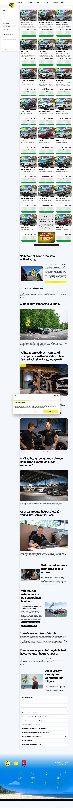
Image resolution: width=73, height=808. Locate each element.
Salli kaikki (51, 411)
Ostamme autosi (30, 2)
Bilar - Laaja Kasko (21, 782)
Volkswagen (59, 782)
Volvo (58, 790)
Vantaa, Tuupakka (46, 783)
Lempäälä (45, 781)
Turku (45, 790)
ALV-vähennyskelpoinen (7, 34)
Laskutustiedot (33, 782)
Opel (57, 791)
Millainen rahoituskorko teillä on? (44, 719)
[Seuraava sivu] (58, 252)
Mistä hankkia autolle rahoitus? (44, 715)
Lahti (44, 791)
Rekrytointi (32, 786)
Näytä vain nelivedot (7, 32)
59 (54, 252)
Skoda (58, 789)
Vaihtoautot (20, 2)
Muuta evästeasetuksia (18, 806)
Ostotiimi (32, 787)
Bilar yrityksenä (33, 781)
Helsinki (45, 785)
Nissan (58, 787)
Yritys (62, 2)
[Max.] (9, 44)
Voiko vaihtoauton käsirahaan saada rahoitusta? (44, 727)
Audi (57, 795)
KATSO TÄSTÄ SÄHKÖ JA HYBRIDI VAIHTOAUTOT (31, 632)
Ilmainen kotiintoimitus (22, 781)
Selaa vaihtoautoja (55, 286)
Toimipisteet (47, 2)
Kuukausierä (13, 37)
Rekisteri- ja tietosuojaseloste (8, 806)
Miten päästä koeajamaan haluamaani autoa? (44, 743)
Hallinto (32, 789)
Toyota (58, 786)
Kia (57, 796)
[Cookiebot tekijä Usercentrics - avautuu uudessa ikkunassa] (53, 395)
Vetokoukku (20, 786)
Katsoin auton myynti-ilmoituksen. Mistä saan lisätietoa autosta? (44, 739)
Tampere (45, 782)
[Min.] (9, 40)
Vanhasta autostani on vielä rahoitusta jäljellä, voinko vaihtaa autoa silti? (44, 723)
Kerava (45, 786)
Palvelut (38, 2)
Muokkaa (36, 411)
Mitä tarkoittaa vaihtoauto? (44, 747)
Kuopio (45, 787)
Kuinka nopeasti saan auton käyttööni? (44, 711)
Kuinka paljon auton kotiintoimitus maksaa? (44, 708)
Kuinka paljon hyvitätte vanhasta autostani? (44, 731)
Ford (57, 794)
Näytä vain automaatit (7, 29)
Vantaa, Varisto (46, 784)
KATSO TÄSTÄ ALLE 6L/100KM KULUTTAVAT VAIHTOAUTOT (32, 628)
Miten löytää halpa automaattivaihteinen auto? (44, 751)
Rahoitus (19, 785)
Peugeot (58, 785)
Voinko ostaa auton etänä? (44, 704)
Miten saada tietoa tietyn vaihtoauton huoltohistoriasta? (44, 735)
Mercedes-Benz (59, 781)
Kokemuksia (55, 2)
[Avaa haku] (67, 2)
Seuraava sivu (46, 248)
